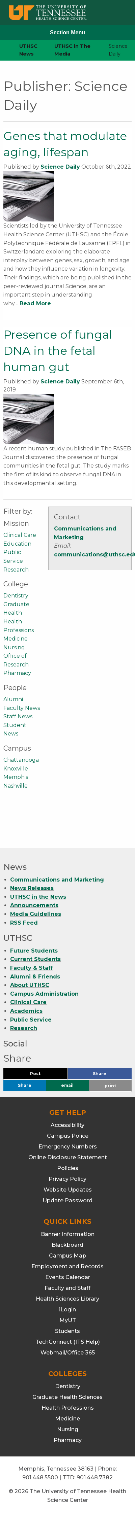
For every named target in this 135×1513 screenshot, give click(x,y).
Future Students (34, 951)
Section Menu (67, 32)
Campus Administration (44, 994)
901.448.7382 (95, 1477)
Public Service (31, 1020)
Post (43, 1075)
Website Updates (68, 1190)
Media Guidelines (35, 914)
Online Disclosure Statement (67, 1157)
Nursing (14, 647)
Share (111, 1075)
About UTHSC (29, 985)
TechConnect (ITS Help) (67, 1342)
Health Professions (68, 1408)
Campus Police (67, 1136)
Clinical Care (19, 535)
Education (17, 544)
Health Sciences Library (67, 1299)
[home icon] (3, 50)
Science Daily (60, 167)
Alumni (13, 699)
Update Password (67, 1200)
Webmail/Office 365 (67, 1352)
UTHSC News (28, 50)
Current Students (35, 959)
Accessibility (67, 1125)
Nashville (15, 786)
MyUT (67, 1320)
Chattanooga (21, 760)
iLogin (67, 1309)
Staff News (17, 716)
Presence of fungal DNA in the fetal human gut (57, 351)
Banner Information (67, 1234)
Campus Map (67, 1255)
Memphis (15, 777)
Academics (26, 1011)
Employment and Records (67, 1266)
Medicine (15, 638)
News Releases (32, 888)
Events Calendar (67, 1277)
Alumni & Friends (35, 976)
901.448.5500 (40, 1477)
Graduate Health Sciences (67, 1397)
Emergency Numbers (67, 1146)
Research (16, 569)
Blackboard (67, 1245)
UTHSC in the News (38, 897)
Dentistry (15, 595)
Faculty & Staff (31, 968)
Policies (67, 1168)
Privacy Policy (67, 1179)
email (67, 1085)
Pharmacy (17, 673)
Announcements (34, 905)
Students (67, 1331)
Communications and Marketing (57, 879)
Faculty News (21, 708)
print (110, 1085)
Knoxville (15, 768)
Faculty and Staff (67, 1288)
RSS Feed (24, 923)
